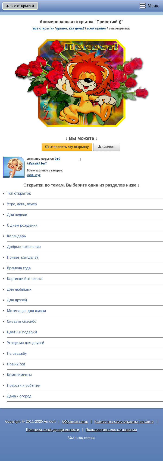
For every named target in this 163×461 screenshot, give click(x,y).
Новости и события (23, 385)
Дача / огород (19, 396)
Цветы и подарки (22, 332)
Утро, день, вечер (22, 204)
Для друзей (17, 300)
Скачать (106, 147)
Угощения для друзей (25, 343)
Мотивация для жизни (26, 311)
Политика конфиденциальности (52, 429)
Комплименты (19, 375)
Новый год (16, 364)
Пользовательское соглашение (111, 429)
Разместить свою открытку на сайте (124, 421)
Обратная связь (75, 421)
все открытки (20, 5)
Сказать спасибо (21, 321)
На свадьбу (17, 353)
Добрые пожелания (24, 247)
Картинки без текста (24, 279)
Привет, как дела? (22, 257)
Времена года (19, 268)
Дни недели (17, 215)
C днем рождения (22, 225)
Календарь (16, 236)
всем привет (96, 28)
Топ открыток (19, 193)
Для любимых (19, 289)
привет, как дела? (70, 28)
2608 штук (34, 175)
